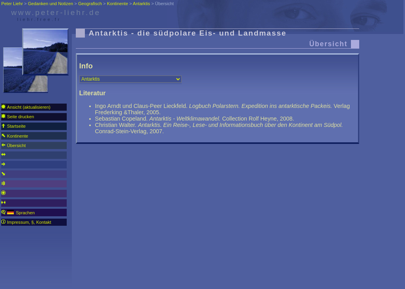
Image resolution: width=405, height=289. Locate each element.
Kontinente (14, 135)
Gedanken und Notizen (50, 3)
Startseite (13, 125)
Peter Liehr (12, 3)
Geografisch (90, 3)
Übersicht (13, 145)
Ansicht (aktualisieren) (26, 107)
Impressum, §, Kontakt (26, 222)
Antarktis (141, 3)
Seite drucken (17, 116)
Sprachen (18, 212)
